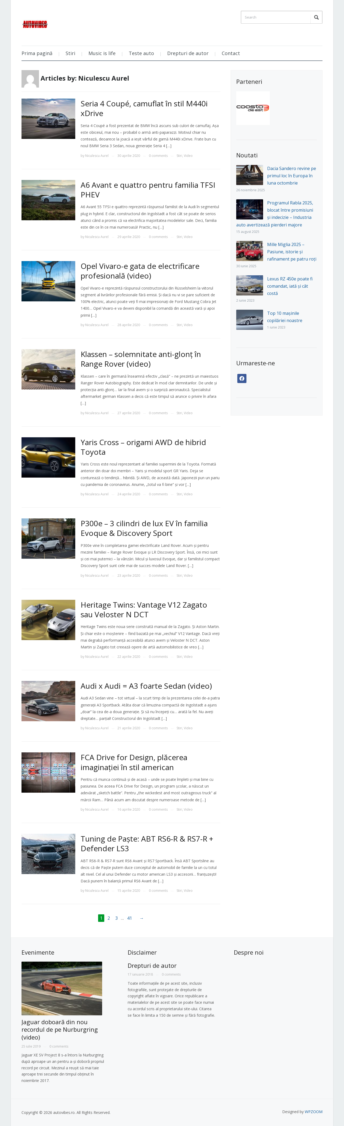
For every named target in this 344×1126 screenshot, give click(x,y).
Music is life (102, 53)
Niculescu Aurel (97, 155)
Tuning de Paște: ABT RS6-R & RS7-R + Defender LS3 (147, 843)
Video (188, 155)
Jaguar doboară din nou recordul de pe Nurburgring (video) (60, 1029)
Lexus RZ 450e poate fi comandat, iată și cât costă (290, 286)
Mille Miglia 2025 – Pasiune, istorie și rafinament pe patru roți (291, 251)
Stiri (70, 53)
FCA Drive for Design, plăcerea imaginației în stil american (134, 762)
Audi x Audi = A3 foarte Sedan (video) (146, 686)
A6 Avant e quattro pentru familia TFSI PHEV (148, 190)
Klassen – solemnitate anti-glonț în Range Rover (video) (141, 359)
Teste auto (141, 53)
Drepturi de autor (188, 53)
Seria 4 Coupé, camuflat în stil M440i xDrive (144, 108)
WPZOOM (313, 1111)
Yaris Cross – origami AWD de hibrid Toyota (143, 447)
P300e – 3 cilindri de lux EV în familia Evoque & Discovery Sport (144, 528)
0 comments (158, 155)
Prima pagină (37, 53)
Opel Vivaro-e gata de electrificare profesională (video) (140, 271)
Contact (231, 53)
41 (129, 918)
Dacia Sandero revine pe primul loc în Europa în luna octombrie (291, 175)
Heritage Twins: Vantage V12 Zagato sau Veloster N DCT (144, 609)
